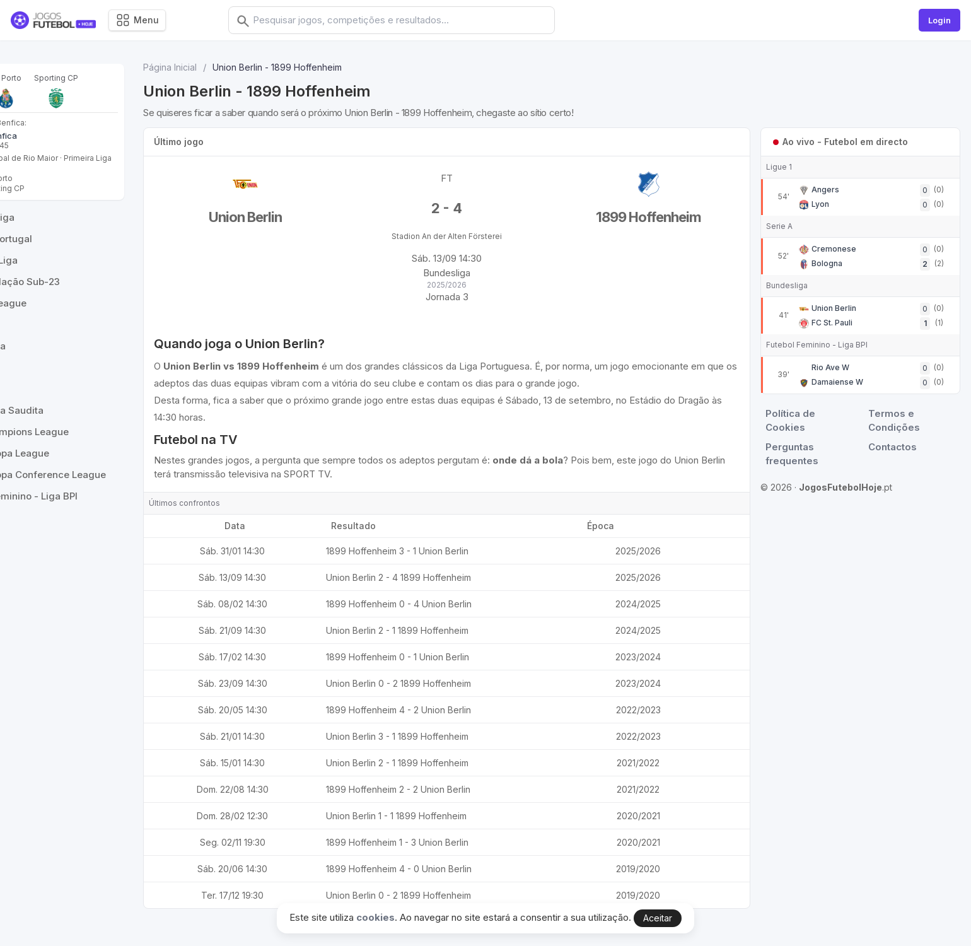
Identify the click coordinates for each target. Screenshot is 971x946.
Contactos (895, 447)
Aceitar (657, 918)
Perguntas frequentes (796, 454)
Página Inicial (245, 67)
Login (939, 20)
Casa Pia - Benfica (58, 136)
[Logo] (53, 20)
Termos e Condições (896, 420)
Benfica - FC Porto (56, 188)
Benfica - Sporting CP (62, 198)
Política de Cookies (795, 420)
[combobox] (411, 20)
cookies (375, 917)
